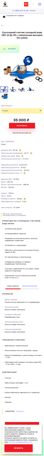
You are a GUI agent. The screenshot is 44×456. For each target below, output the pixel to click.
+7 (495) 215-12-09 (20, 11)
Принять (18, 448)
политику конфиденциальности (20, 442)
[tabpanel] (22, 70)
